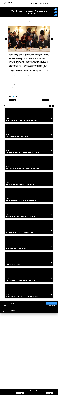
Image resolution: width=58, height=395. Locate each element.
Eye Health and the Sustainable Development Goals (38, 90)
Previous (12, 100)
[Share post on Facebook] (12, 96)
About (47, 3)
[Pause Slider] (50, 301)
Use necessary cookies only (51, 387)
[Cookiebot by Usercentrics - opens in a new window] (5, 393)
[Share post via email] (17, 96)
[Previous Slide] (6, 39)
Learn (35, 3)
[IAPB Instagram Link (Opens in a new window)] (45, 1)
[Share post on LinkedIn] (15, 96)
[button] (47, 1)
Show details (13, 392)
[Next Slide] (52, 39)
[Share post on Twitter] (14, 96)
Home (5, 6)
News (51, 3)
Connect (43, 3)
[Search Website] (53, 3)
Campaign (30, 3)
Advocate (38, 3)
